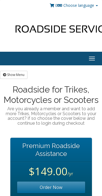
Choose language (77, 5)
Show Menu (13, 74)
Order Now (51, 187)
